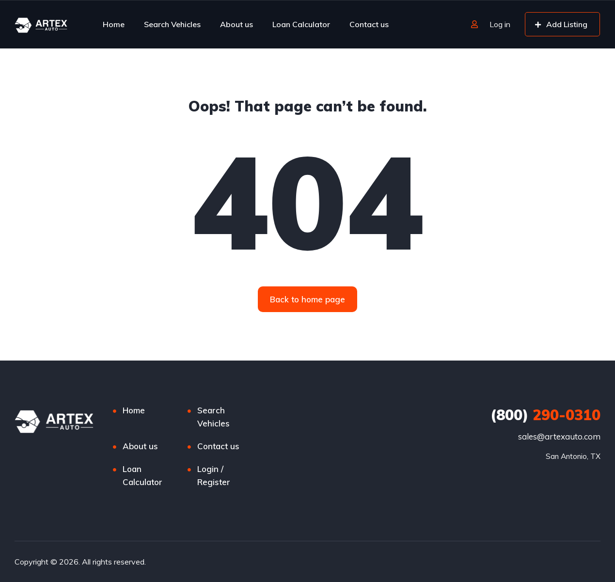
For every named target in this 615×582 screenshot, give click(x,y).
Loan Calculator (301, 24)
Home (114, 24)
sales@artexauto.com (559, 436)
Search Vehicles (172, 24)
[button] (307, 299)
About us (236, 24)
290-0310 (545, 415)
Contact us (369, 24)
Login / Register (213, 475)
